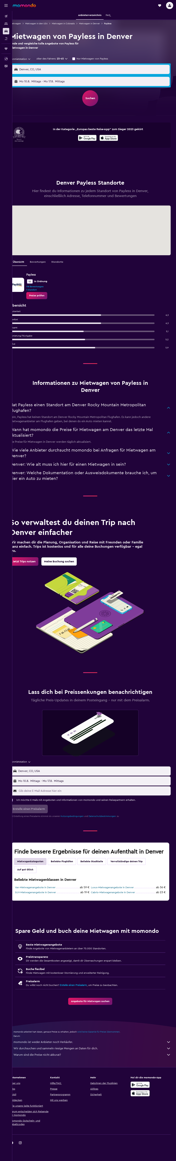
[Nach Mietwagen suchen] (6, 31)
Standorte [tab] (65, 262)
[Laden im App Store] (112, 138)
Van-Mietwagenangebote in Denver (43, 894)
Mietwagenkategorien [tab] (38, 868)
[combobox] (27, 59)
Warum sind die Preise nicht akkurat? (96, 1069)
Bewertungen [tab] (45, 262)
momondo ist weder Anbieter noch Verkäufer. (96, 1056)
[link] (44, 295)
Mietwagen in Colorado (70, 23)
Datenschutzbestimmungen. (110, 816)
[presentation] (112, 138)
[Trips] (6, 48)
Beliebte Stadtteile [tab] (99, 868)
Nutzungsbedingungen (79, 816)
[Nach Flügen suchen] (6, 16)
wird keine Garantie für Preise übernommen (106, 1046)
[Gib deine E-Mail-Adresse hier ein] (97, 790)
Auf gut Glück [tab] (33, 876)
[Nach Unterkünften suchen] (6, 23)
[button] (6, 5)
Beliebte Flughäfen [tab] (69, 868)
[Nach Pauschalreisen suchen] (6, 38)
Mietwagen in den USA (44, 23)
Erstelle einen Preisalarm (80, 999)
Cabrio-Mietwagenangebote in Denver (117, 899)
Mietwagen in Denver (97, 23)
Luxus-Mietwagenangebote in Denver (116, 894)
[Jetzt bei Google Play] (91, 138)
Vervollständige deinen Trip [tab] (134, 868)
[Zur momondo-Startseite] (24, 5)
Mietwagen (23, 23)
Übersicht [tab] (26, 262)
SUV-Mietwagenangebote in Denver (43, 899)
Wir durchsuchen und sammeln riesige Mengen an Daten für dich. (96, 1062)
